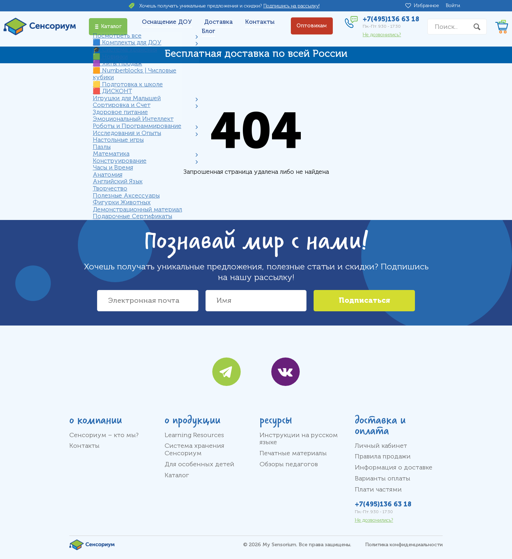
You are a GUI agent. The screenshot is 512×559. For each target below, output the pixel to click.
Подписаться (364, 300)
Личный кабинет (381, 445)
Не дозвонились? (382, 34)
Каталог (177, 475)
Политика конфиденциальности (404, 544)
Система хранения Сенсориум (194, 449)
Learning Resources (194, 435)
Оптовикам (312, 26)
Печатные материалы (293, 453)
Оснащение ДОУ (167, 21)
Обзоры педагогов (289, 464)
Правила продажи (383, 456)
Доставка (218, 21)
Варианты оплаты (382, 478)
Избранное (428, 5)
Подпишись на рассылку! (291, 6)
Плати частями (378, 489)
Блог (208, 31)
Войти (453, 5)
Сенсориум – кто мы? (104, 435)
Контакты (259, 21)
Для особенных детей (199, 464)
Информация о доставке (393, 467)
